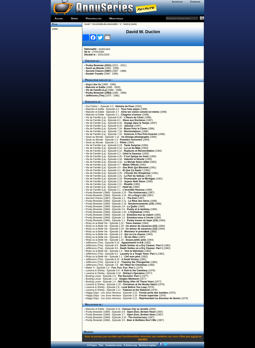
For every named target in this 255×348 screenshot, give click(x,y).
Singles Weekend (129, 278)
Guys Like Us (93, 84)
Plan (101, 345)
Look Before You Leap (134, 287)
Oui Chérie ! (92, 106)
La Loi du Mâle (132, 148)
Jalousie (128, 125)
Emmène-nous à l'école (140, 217)
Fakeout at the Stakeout (136, 290)
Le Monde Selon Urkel (136, 162)
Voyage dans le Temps (136, 123)
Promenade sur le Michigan (139, 178)
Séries (74, 18)
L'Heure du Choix (134, 117)
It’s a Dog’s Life (137, 195)
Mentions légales (147, 345)
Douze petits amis (136, 239)
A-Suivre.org (130, 345)
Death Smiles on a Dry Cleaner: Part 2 (141, 245)
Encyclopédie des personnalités (105, 24)
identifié (142, 339)
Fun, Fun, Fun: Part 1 (123, 267)
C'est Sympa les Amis (136, 156)
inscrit (194, 336)
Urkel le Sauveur (132, 153)
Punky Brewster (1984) (99, 92)
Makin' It (90, 267)
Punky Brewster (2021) (99, 65)
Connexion (195, 1)
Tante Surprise (132, 145)
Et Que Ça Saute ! (133, 170)
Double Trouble (94, 73)
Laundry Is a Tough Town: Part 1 (138, 253)
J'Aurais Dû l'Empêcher (137, 173)
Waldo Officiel (131, 164)
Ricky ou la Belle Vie (97, 223)
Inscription (177, 1)
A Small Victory (130, 259)
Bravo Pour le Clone (135, 128)
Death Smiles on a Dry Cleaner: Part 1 (141, 248)
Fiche (54, 24)
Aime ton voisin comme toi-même (140, 112)
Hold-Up (127, 187)
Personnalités (94, 18)
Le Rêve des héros (138, 201)
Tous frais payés (130, 109)
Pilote (123, 142)
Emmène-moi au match (140, 214)
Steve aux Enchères (134, 120)
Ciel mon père (132, 256)
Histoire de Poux (124, 106)
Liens (54, 29)
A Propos (92, 345)
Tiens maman (133, 223)
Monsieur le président (136, 231)
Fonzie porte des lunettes (153, 292)
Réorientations (132, 131)
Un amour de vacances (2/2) (141, 226)
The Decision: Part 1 (129, 276)
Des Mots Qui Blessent (136, 167)
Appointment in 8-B (132, 242)
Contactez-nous (113, 345)
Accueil (59, 18)
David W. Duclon (130, 24)
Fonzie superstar (148, 295)
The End (132, 198)
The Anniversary (137, 192)
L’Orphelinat (135, 212)
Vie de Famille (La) (96, 90)
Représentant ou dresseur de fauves (159, 298)
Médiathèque (116, 18)
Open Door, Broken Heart (141, 311)
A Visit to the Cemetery (135, 270)
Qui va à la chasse (134, 234)
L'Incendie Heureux (134, 189)
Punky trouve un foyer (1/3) (142, 220)
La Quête (132, 206)
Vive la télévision (134, 251)
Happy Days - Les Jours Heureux (103, 292)
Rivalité (128, 184)
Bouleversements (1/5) (141, 203)
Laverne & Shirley (95, 270)
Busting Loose (93, 276)
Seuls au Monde (95, 68)
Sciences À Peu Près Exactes (140, 134)
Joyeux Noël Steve (134, 181)
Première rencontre (131, 139)
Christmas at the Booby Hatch (140, 284)
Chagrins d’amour (131, 114)
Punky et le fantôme (138, 209)
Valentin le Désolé (134, 159)
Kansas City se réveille (135, 309)
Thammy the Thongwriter (135, 262)
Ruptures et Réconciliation (139, 150)
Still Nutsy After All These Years (136, 281)
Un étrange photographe (135, 137)
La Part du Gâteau (134, 175)
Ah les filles (131, 237)
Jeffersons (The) (95, 95)
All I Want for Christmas (133, 265)
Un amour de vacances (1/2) (141, 228)
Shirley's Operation (134, 273)
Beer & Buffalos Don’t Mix (141, 320)
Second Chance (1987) (98, 71)
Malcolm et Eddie (95, 87)
